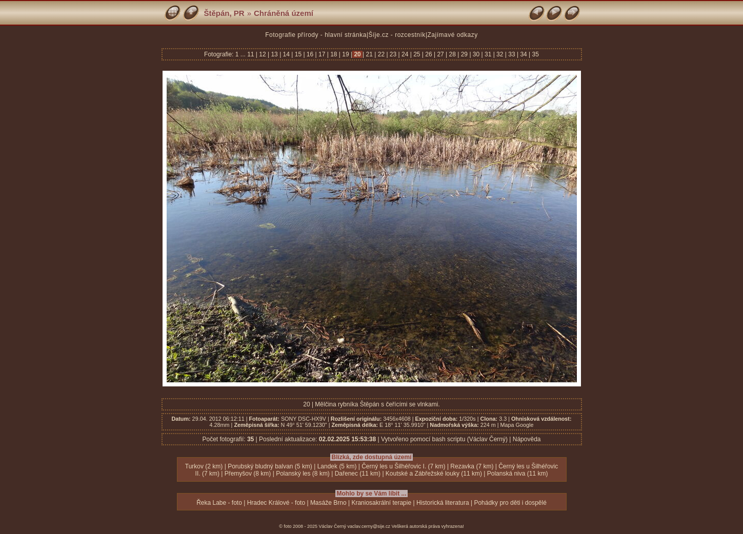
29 (464, 54)
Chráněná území (283, 13)
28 (452, 54)
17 (322, 54)
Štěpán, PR (224, 13)
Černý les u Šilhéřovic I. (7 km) (403, 466)
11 (251, 54)
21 (369, 54)
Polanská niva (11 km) (517, 473)
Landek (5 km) (337, 466)
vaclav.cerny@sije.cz (369, 526)
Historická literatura (442, 502)
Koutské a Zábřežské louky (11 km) (434, 473)
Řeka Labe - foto (219, 502)
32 (500, 54)
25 (417, 54)
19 (345, 54)
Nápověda (527, 439)
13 (274, 54)
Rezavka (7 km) (471, 466)
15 (298, 54)
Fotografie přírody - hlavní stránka (316, 34)
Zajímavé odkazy (453, 34)
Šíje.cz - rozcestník (397, 34)
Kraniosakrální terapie (381, 502)
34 (523, 54)
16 (310, 54)
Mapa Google (517, 425)
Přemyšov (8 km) (248, 473)
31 (488, 54)
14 (286, 54)
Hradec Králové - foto (276, 502)
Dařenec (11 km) (357, 473)
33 (512, 54)
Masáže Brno (328, 502)
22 (381, 54)
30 (476, 54)
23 (393, 54)
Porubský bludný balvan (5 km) (270, 466)
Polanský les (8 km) (303, 473)
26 (429, 54)
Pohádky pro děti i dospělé (510, 502)
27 (440, 54)
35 (534, 54)
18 (334, 54)
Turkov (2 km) (204, 466)
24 (405, 54)
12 (262, 54)
